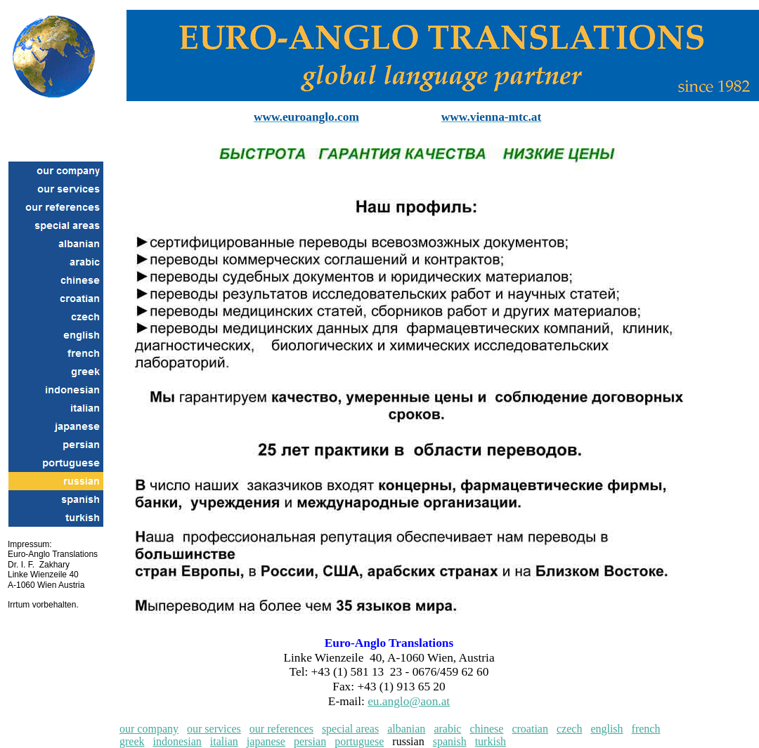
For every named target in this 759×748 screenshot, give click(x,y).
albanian (406, 729)
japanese (266, 741)
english (606, 729)
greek (132, 741)
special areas (350, 729)
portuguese (359, 741)
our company (149, 729)
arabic (447, 729)
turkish (490, 741)
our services (214, 729)
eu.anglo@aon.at (409, 701)
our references (281, 729)
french (646, 729)
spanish (450, 741)
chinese (486, 729)
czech (569, 729)
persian (310, 741)
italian (224, 741)
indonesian (177, 741)
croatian (530, 729)
